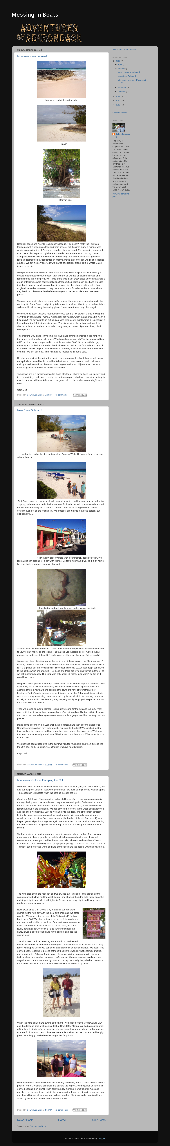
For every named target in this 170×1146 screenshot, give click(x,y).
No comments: (62, 395)
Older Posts (98, 1120)
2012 (118, 105)
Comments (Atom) (38, 1126)
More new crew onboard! (32, 56)
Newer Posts (25, 1120)
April (120, 64)
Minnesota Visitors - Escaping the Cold (40, 780)
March (121, 68)
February (122, 88)
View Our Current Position (124, 50)
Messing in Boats (35, 14)
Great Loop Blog (119, 113)
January (122, 92)
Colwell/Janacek (123, 135)
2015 (118, 61)
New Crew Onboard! (29, 410)
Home (62, 1120)
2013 (118, 101)
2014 (118, 97)
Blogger (101, 1138)
